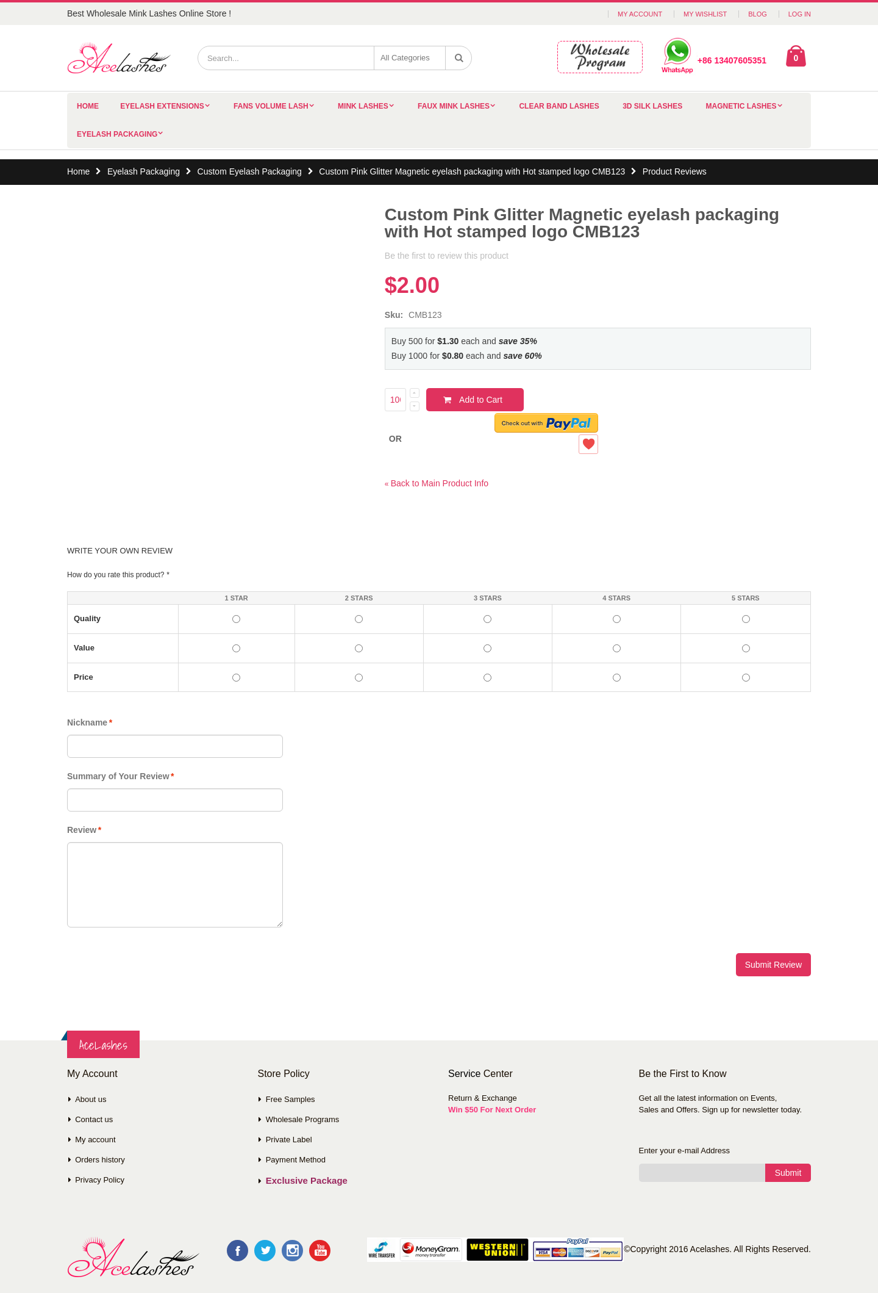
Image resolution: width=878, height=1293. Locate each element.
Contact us (94, 1119)
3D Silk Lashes (652, 106)
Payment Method (296, 1159)
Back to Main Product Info (436, 483)
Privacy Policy (99, 1179)
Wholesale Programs (303, 1119)
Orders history (100, 1159)
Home (78, 171)
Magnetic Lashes (741, 106)
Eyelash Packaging (117, 134)
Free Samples (290, 1099)
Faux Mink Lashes (454, 106)
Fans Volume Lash (271, 106)
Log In (799, 14)
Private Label (289, 1139)
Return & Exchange (482, 1098)
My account (95, 1139)
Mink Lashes (363, 106)
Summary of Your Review (118, 776)
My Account (640, 14)
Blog (757, 14)
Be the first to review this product (447, 256)
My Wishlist (705, 14)
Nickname (87, 722)
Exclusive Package (307, 1180)
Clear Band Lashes (559, 106)
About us (90, 1099)
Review (81, 830)
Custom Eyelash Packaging (250, 171)
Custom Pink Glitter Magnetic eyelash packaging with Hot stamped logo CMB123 (472, 171)
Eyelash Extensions (162, 106)
